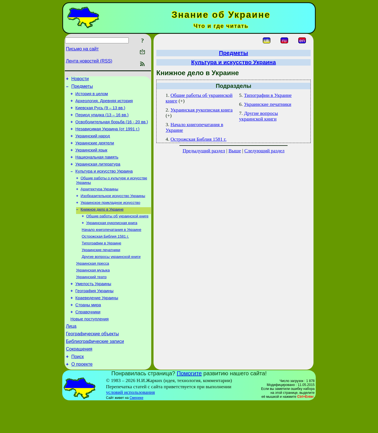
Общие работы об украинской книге (117, 231)
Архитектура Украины (99, 202)
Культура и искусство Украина (104, 183)
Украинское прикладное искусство (110, 217)
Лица (71, 352)
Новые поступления (89, 344)
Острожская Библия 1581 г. (105, 253)
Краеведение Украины (96, 320)
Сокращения (79, 377)
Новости (80, 79)
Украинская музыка (93, 290)
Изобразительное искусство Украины (113, 209)
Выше (234, 150)
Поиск (77, 386)
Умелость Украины (93, 305)
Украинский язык (91, 159)
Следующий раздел (264, 150)
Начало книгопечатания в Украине (111, 246)
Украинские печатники (101, 268)
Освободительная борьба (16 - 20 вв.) (111, 128)
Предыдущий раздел (204, 150)
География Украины (94, 313)
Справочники (88, 336)
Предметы (82, 88)
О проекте (81, 394)
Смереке (136, 428)
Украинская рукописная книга (111, 238)
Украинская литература (98, 175)
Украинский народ (92, 143)
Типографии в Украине (101, 260)
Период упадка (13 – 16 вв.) (102, 120)
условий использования (130, 422)
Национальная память (97, 167)
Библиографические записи (95, 369)
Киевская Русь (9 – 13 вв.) (100, 112)
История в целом (91, 96)
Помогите (189, 404)
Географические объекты (92, 360)
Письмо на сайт (82, 48)
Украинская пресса (92, 282)
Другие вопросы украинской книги (111, 275)
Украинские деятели (94, 151)
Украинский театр (91, 297)
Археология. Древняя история (104, 104)
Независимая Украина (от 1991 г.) (107, 135)
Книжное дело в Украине (102, 224)
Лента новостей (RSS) (89, 61)
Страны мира (88, 328)
